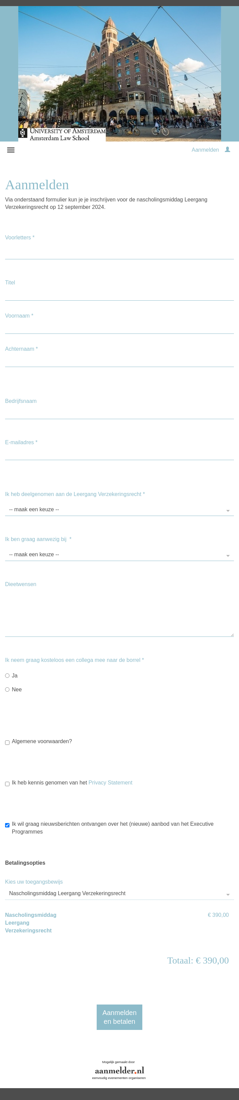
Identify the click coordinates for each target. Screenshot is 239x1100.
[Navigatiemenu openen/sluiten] (10, 150)
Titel (10, 282)
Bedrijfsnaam (21, 401)
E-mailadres (21, 442)
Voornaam (19, 316)
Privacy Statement (111, 782)
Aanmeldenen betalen (119, 1017)
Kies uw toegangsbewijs (34, 882)
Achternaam (21, 349)
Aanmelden (205, 150)
